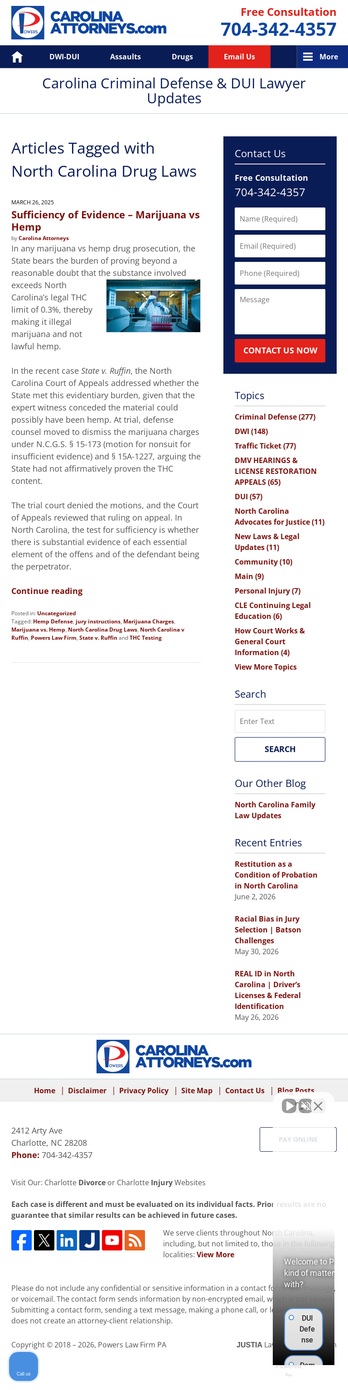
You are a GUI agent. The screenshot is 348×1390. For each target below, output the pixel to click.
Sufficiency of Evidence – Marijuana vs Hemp (105, 220)
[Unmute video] (187, 1100)
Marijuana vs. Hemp (38, 629)
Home (10, 57)
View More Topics (266, 667)
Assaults (125, 57)
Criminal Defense (275, 417)
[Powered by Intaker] (271, 1371)
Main (249, 576)
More (328, 57)
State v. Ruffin (98, 638)
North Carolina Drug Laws (102, 629)
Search (280, 748)
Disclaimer (87, 1091)
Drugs (182, 57)
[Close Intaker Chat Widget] (318, 1100)
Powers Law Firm (54, 638)
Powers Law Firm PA (132, 1345)
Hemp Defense (53, 621)
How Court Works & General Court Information (270, 641)
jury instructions (98, 621)
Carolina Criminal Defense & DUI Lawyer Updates (88, 22)
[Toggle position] (299, 1100)
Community (263, 562)
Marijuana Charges (148, 621)
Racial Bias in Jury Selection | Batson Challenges (268, 930)
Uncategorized (56, 613)
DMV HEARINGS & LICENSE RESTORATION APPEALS (276, 471)
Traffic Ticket (265, 446)
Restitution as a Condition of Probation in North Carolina (276, 875)
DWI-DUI (64, 57)
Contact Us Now (280, 350)
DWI (251, 431)
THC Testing (146, 638)
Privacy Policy (144, 1091)
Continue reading (46, 590)
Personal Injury (267, 591)
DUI (248, 497)
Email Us (239, 57)
